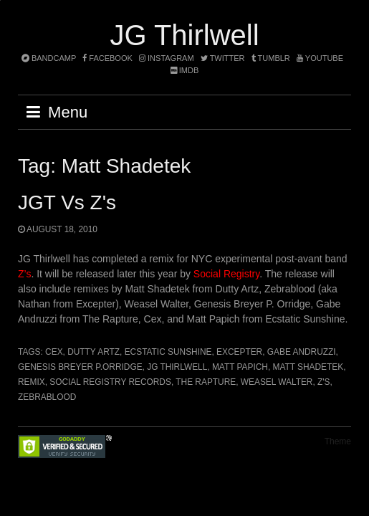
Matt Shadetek (308, 367)
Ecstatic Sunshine (168, 352)
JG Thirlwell (184, 35)
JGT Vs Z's (67, 202)
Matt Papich (240, 367)
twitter (223, 58)
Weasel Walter (277, 382)
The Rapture (206, 382)
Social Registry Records (110, 382)
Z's (323, 382)
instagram (166, 58)
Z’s (24, 274)
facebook (107, 58)
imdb (185, 70)
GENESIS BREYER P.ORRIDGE (80, 367)
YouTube (320, 58)
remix (31, 382)
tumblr (271, 58)
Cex (53, 352)
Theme (338, 441)
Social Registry (226, 274)
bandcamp (48, 58)
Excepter (239, 352)
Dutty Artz (93, 352)
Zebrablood (47, 397)
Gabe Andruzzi (301, 352)
